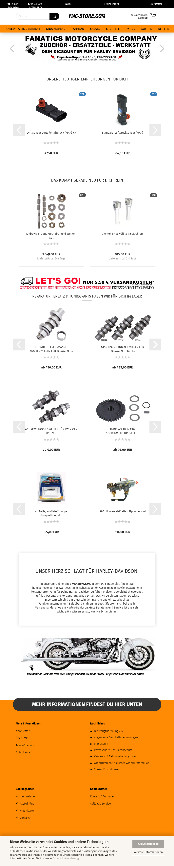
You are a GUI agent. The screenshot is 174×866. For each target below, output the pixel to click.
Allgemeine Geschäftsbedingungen (116, 737)
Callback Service (100, 803)
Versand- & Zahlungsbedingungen (115, 756)
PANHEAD (77, 29)
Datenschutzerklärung (66, 858)
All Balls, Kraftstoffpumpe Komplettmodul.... (51, 513)
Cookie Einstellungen (107, 769)
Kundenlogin (112, 4)
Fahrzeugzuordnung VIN (108, 731)
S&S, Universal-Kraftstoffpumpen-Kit (122, 511)
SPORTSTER (113, 29)
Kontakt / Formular (102, 796)
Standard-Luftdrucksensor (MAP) (122, 132)
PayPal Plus (27, 803)
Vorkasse (25, 818)
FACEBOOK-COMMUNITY (35, 5)
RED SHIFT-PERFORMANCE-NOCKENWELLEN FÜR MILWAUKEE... (51, 348)
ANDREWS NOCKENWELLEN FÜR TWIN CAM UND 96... (51, 431)
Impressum (101, 743)
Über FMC (22, 738)
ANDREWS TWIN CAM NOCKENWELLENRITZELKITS (122, 431)
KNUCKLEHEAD (56, 29)
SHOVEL (95, 29)
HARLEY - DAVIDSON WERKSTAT (14, 5)
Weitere (163, 29)
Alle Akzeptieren (148, 844)
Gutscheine (23, 752)
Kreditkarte (27, 810)
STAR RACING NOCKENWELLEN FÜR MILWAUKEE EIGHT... (122, 348)
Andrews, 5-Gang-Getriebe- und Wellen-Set (51, 235)
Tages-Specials (25, 745)
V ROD (131, 29)
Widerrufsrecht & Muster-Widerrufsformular (121, 763)
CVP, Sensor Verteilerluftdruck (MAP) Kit (51, 132)
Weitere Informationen (148, 852)
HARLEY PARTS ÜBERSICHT (23, 29)
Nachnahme (27, 796)
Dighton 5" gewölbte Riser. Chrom (123, 233)
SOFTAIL (146, 29)
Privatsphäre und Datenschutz (113, 750)
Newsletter (22, 731)
